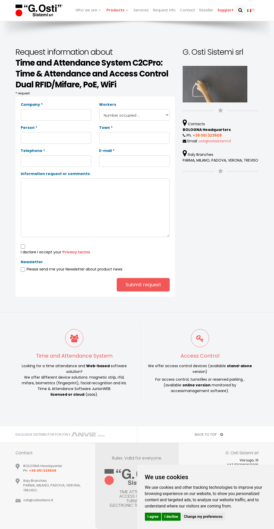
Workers (107, 104)
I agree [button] (153, 516)
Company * (32, 104)
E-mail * (106, 150)
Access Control (200, 355)
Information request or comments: (56, 173)
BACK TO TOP (209, 434)
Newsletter (32, 261)
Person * (29, 127)
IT (251, 10)
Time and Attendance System (74, 355)
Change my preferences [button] (203, 516)
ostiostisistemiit (215, 141)
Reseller (206, 10)
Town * (106, 127)
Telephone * (33, 150)
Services (141, 10)
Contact (187, 10)
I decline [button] (171, 516)
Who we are (89, 10)
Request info (164, 10)
